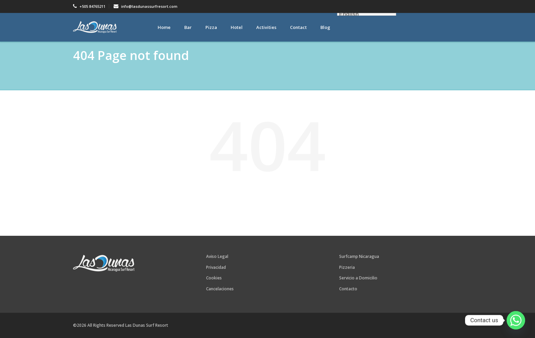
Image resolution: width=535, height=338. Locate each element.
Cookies (214, 278)
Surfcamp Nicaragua (359, 256)
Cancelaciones (220, 289)
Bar (188, 27)
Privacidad (216, 267)
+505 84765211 (89, 6)
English (349, 14)
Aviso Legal (217, 256)
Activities (266, 27)
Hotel (237, 27)
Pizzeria (347, 267)
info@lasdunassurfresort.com (145, 6)
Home (164, 27)
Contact (298, 27)
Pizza (211, 27)
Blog (325, 27)
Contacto (348, 289)
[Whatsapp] (516, 320)
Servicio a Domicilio (358, 278)
